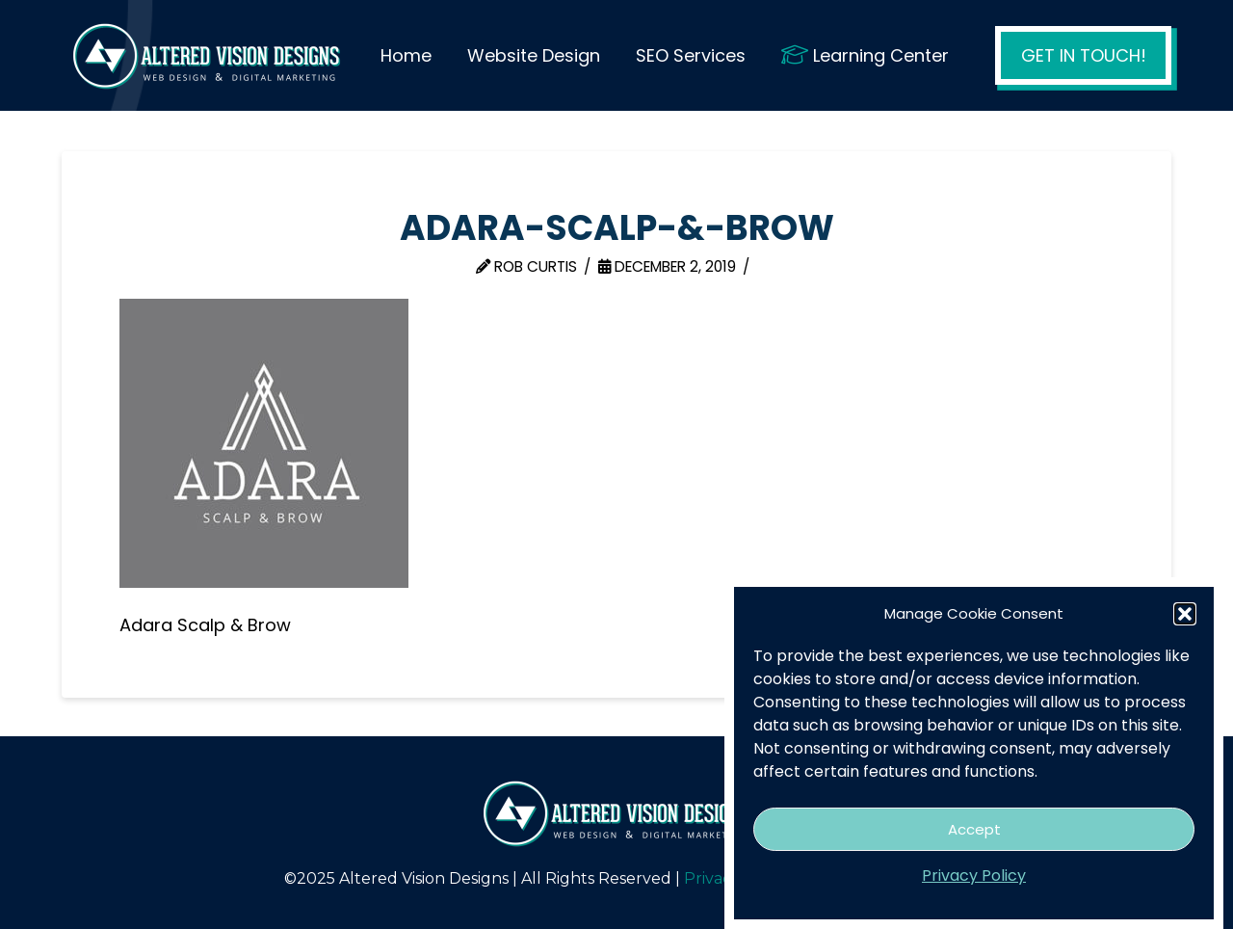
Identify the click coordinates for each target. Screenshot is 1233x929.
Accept (974, 829)
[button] (1184, 614)
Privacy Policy (974, 875)
